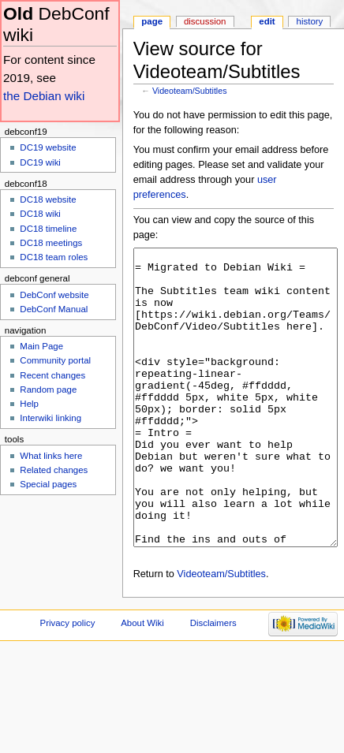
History (310, 21)
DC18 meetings (51, 243)
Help (29, 403)
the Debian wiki (43, 96)
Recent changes (52, 375)
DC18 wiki (40, 213)
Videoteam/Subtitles (189, 90)
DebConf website (54, 295)
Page (152, 21)
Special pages (48, 484)
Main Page (41, 346)
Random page (48, 389)
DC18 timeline (48, 228)
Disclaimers (213, 682)
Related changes (54, 470)
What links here (51, 455)
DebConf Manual (54, 309)
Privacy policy (67, 682)
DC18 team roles (54, 257)
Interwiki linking (50, 418)
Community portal (55, 360)
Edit (267, 21)
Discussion (205, 21)
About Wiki (142, 682)
